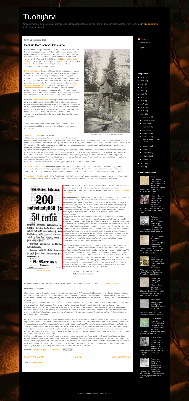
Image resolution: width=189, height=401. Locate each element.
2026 (142, 77)
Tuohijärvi (40, 16)
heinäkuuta (147, 134)
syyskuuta (146, 127)
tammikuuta (147, 159)
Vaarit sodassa (156, 300)
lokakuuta (146, 124)
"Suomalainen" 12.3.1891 (34, 166)
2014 (142, 114)
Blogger (107, 393)
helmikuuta (147, 156)
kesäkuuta (146, 137)
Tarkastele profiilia (144, 43)
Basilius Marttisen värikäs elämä (44, 45)
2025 (142, 81)
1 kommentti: (54, 350)
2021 (142, 91)
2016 (142, 107)
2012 (142, 167)
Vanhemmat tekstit (121, 357)
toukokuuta (147, 146)
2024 (142, 84)
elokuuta (146, 130)
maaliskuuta (147, 153)
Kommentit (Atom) (36, 362)
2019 (142, 97)
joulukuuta (146, 117)
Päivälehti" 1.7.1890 (32, 135)
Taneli (33, 66)
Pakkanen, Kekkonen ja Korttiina (155, 361)
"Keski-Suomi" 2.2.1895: (33, 176)
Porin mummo (156, 217)
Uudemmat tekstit (33, 357)
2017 (142, 104)
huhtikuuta (146, 149)
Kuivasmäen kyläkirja (32, 71)
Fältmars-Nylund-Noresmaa (157, 237)
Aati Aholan (61, 61)
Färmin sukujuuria (157, 196)
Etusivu (77, 357)
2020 (142, 94)
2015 (142, 111)
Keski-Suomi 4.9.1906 (43, 270)
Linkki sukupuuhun (149, 24)
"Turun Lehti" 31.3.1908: (110, 283)
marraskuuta (147, 120)
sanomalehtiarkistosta (41, 100)
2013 (142, 163)
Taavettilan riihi (156, 319)
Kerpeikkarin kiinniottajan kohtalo (155, 280)
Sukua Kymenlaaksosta (157, 258)
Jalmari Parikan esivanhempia (156, 339)
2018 (142, 101)
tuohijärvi (144, 39)
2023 (142, 87)
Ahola (153, 177)
